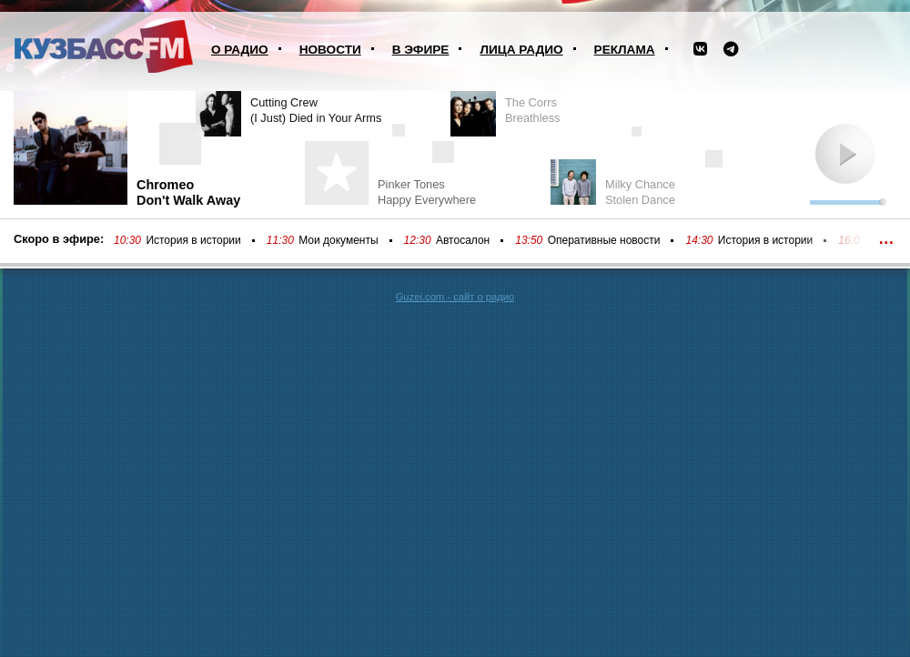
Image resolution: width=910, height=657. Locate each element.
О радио (239, 49)
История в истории (193, 240)
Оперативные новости (604, 240)
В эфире (421, 49)
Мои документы (338, 240)
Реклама (624, 49)
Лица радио (521, 49)
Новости (330, 49)
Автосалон (463, 240)
